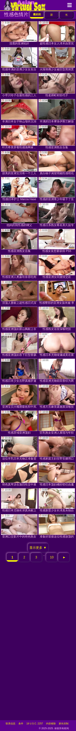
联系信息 (10, 723)
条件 (20, 723)
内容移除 (51, 723)
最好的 (37, 14)
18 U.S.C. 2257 (34, 723)
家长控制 (64, 723)
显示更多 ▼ (37, 547)
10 (52, 557)
